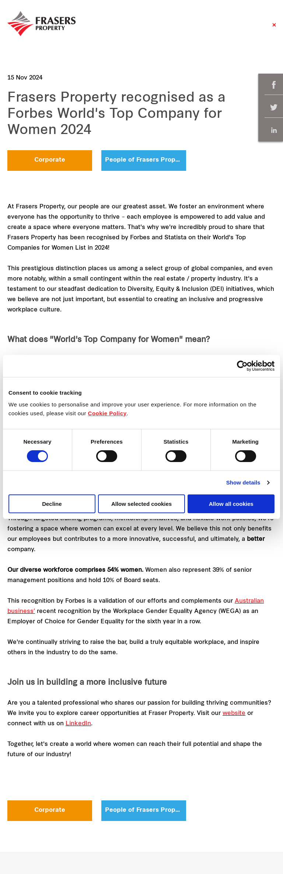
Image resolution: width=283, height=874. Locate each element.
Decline (52, 504)
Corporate (49, 160)
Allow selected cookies (141, 504)
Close (274, 28)
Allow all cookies (231, 504)
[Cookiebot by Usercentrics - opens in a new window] (242, 365)
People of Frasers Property (145, 160)
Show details (243, 482)
